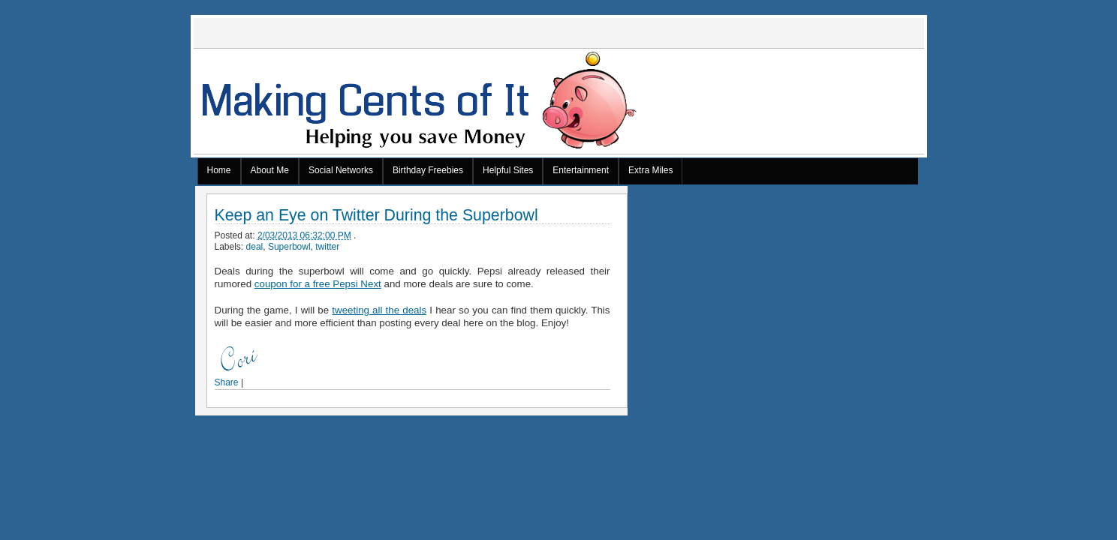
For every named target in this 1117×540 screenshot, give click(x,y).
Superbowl (289, 247)
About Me (270, 170)
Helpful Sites (508, 170)
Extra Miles (650, 170)
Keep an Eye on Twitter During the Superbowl (376, 216)
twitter (327, 247)
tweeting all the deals (379, 310)
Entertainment (580, 170)
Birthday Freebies (428, 170)
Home (219, 170)
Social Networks (341, 170)
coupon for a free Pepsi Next (317, 284)
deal (254, 247)
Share (227, 382)
